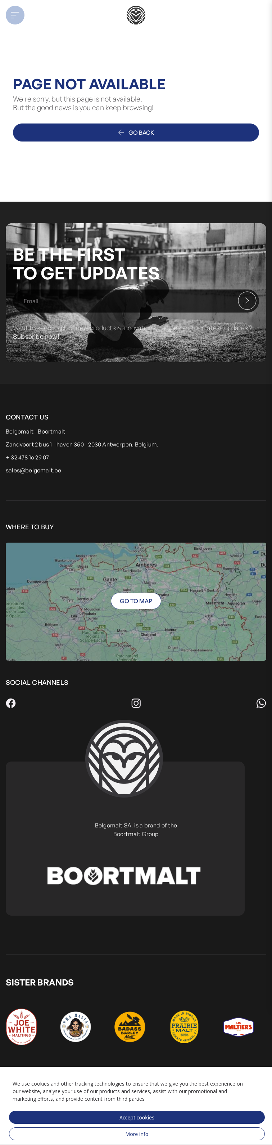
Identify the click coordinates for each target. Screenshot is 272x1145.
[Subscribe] (247, 301)
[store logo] (136, 15)
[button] (34, 15)
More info (137, 1134)
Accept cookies (136, 1117)
